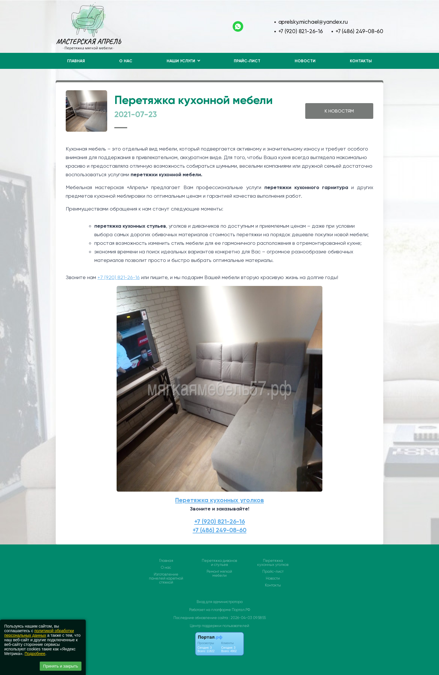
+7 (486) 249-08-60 (359, 31)
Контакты (361, 61)
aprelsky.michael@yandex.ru (313, 22)
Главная (76, 61)
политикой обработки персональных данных (39, 633)
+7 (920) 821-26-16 (300, 31)
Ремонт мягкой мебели (219, 574)
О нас (125, 61)
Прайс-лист (247, 61)
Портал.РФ (241, 610)
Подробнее (35, 653)
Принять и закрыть (60, 666)
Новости (305, 61)
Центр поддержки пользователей (219, 626)
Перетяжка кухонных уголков (219, 500)
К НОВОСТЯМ (339, 111)
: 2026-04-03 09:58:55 (247, 618)
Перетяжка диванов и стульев (219, 563)
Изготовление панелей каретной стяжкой (166, 578)
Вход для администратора (220, 602)
